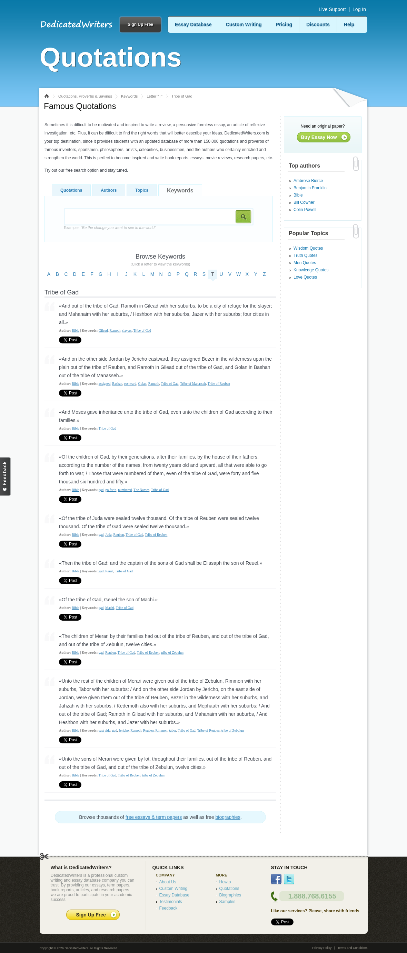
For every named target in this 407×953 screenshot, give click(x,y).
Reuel (109, 571)
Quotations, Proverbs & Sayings (85, 96)
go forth (110, 490)
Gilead (103, 330)
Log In (359, 9)
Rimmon (162, 730)
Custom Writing (244, 24)
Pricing (284, 24)
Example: (110, 227)
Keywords (129, 96)
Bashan (117, 383)
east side (104, 730)
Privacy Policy (321, 948)
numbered (125, 490)
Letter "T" (154, 96)
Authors (109, 190)
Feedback (168, 908)
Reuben (118, 534)
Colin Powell (305, 209)
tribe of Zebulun (172, 652)
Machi (109, 608)
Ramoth (114, 330)
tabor (172, 730)
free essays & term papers (154, 817)
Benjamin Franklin (310, 187)
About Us (167, 882)
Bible (75, 330)
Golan (142, 383)
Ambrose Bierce (308, 180)
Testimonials (170, 901)
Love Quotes (305, 277)
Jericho (124, 730)
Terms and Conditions (352, 948)
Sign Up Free (140, 24)
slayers (127, 330)
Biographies (230, 895)
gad (101, 490)
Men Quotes (305, 262)
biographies (228, 817)
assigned (104, 383)
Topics (141, 190)
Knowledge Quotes (311, 270)
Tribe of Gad (142, 330)
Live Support (332, 9)
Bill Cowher (304, 202)
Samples (227, 901)
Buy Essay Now (319, 137)
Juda (108, 534)
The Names (141, 490)
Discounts (318, 24)
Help (349, 24)
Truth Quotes (306, 255)
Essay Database (193, 24)
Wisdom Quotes (308, 248)
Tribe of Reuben (219, 383)
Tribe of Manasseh (193, 383)
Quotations (71, 190)
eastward (130, 383)
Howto (225, 882)
